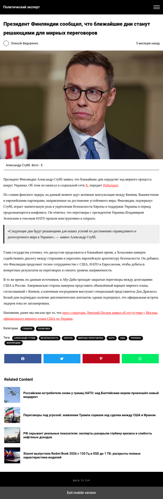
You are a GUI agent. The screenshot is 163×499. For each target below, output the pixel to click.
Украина (136, 338)
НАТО (112, 338)
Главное (27, 329)
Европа (68, 338)
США (122, 338)
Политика (44, 329)
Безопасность (49, 338)
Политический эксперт (21, 7)
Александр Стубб (24, 338)
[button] (22, 358)
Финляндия (14, 343)
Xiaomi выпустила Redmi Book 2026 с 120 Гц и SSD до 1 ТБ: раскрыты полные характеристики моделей (82, 455)
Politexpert (110, 185)
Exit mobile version (81, 493)
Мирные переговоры (90, 338)
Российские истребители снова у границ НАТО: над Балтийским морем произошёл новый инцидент (91, 395)
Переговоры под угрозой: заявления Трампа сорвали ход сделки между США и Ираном (89, 415)
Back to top (81, 480)
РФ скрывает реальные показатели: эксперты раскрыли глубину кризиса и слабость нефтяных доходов (87, 435)
